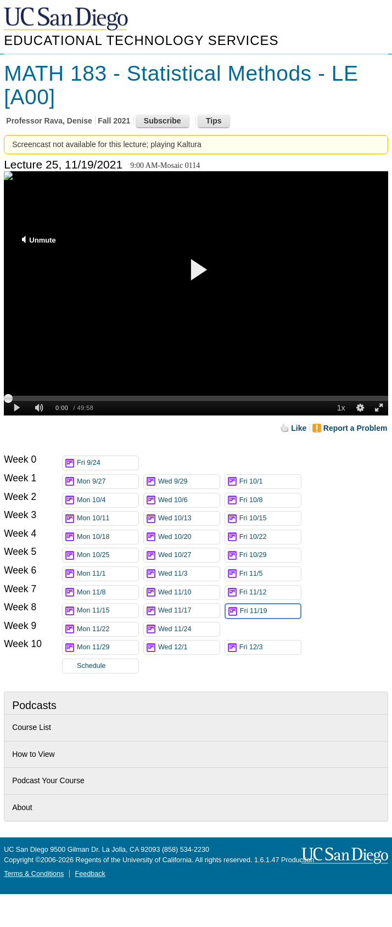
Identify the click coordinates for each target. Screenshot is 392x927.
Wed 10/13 (189, 518)
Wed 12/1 (189, 647)
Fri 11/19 (270, 611)
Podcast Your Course (48, 780)
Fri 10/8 (270, 500)
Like (298, 428)
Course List (31, 727)
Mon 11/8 (107, 592)
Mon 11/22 (107, 629)
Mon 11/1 (107, 574)
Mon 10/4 (107, 500)
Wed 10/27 (189, 555)
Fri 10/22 (270, 537)
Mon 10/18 (107, 537)
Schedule (91, 666)
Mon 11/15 (107, 610)
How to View (33, 754)
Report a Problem (355, 428)
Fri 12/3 (270, 647)
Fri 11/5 (270, 574)
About (22, 807)
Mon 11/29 (107, 647)
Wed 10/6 (189, 500)
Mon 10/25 (107, 555)
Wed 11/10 (189, 592)
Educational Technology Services (141, 40)
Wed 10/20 (189, 537)
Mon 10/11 (107, 518)
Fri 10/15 (270, 518)
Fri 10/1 (270, 481)
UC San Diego (67, 19)
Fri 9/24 (107, 463)
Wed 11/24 (189, 629)
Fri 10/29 (270, 555)
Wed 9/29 (189, 481)
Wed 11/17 (189, 610)
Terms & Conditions (34, 874)
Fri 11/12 (270, 592)
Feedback (90, 874)
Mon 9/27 (107, 481)
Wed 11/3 (189, 574)
